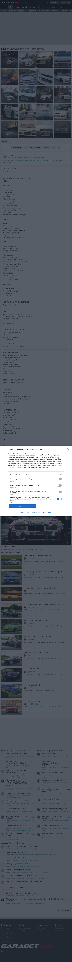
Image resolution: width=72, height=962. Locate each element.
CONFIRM (22, 506)
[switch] (59, 479)
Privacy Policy (46, 512)
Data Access (36, 512)
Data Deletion (25, 512)
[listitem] (36, 475)
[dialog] (36, 481)
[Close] (68, 449)
